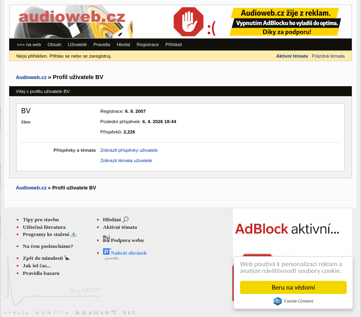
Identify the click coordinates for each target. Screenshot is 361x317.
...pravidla (111, 258)
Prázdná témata (328, 55)
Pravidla (102, 44)
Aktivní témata (120, 227)
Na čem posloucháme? (48, 246)
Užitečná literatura (44, 227)
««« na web (29, 44)
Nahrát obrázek (125, 253)
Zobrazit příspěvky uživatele (129, 150)
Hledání (112, 219)
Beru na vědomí (293, 287)
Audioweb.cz (31, 77)
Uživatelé (77, 44)
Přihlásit (173, 44)
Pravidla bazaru (41, 273)
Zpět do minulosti (43, 258)
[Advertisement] (242, 21)
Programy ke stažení (46, 234)
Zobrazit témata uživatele (126, 160)
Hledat (123, 44)
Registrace (148, 44)
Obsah (54, 44)
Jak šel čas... (37, 266)
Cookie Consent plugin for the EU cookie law (293, 301)
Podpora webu (123, 240)
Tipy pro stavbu (41, 219)
